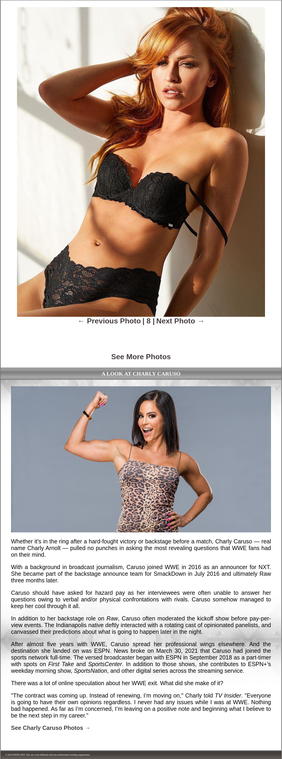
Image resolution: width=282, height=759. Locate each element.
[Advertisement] (141, 335)
